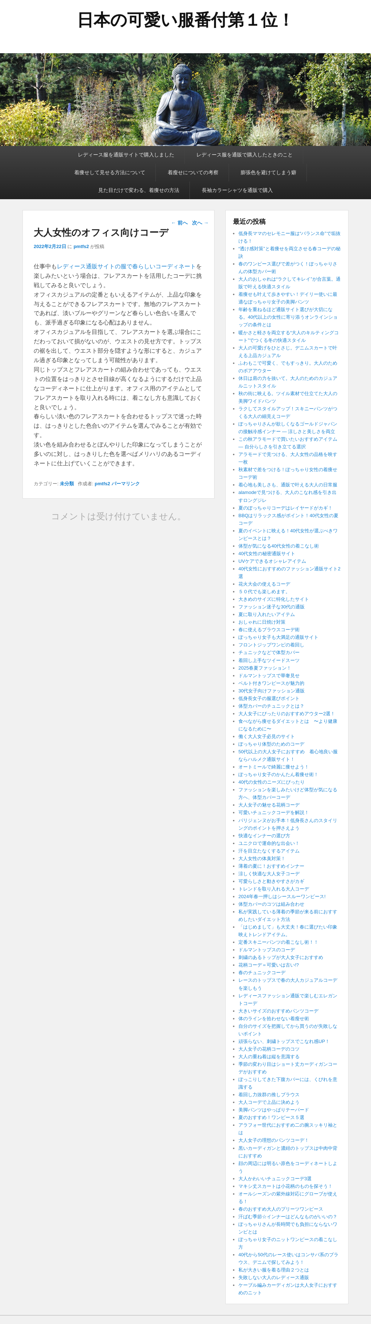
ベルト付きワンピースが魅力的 (271, 683)
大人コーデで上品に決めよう (269, 1102)
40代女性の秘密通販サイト (266, 553)
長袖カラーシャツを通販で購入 (237, 190)
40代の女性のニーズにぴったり (271, 782)
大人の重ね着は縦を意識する (269, 1056)
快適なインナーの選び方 (264, 835)
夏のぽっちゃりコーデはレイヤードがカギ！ (285, 508)
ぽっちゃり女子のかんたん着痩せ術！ (278, 774)
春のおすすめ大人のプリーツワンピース (280, 1209)
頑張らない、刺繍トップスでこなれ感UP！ (284, 1041)
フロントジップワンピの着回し (271, 645)
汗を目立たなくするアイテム (269, 851)
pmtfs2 (81, 246)
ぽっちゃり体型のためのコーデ (271, 744)
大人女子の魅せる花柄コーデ (269, 805)
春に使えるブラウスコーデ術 (269, 629)
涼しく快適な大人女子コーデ (269, 873)
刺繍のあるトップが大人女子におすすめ (280, 957)
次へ (200, 223)
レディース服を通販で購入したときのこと (244, 155)
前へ (179, 223)
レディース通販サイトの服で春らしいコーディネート (126, 266)
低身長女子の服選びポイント (269, 698)
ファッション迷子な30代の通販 (271, 606)
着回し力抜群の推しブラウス (269, 1094)
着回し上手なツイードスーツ (269, 660)
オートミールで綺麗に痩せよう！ (273, 767)
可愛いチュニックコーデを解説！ (273, 812)
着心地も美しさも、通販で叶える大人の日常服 (287, 484)
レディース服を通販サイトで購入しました (126, 155)
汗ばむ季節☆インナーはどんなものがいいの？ (287, 1216)
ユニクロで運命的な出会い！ (269, 843)
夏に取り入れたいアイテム (266, 614)
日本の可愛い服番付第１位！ (185, 20)
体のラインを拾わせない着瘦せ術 (273, 1018)
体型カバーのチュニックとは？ (271, 706)
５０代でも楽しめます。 (264, 591)
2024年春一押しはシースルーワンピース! (282, 896)
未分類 (67, 483)
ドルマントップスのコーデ (266, 949)
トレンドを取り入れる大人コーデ (273, 889)
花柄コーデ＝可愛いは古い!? (268, 965)
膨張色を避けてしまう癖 (268, 172)
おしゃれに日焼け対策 (261, 622)
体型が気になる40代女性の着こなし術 (278, 546)
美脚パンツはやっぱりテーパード (273, 1110)
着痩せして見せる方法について (109, 172)
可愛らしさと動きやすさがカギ (271, 881)
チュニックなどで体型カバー (269, 652)
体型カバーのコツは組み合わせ (271, 904)
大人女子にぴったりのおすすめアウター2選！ (286, 713)
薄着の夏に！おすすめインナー (271, 866)
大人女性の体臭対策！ (261, 858)
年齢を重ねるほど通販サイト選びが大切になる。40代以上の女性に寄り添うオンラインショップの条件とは (288, 317)
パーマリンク (126, 483)
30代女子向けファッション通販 (271, 691)
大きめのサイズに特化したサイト (273, 599)
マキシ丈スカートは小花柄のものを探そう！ (285, 1186)
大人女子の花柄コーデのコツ (269, 1049)
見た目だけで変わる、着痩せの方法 (138, 190)
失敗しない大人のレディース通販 (273, 1277)
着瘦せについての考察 (193, 172)
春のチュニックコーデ (261, 972)
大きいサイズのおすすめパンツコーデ (278, 1011)
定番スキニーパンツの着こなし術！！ (278, 942)
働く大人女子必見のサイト (266, 736)
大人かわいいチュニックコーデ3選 (275, 1178)
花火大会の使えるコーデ (264, 584)
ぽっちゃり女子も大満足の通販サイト (278, 637)
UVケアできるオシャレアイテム (272, 561)
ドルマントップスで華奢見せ (269, 675)
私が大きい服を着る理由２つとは (273, 1270)
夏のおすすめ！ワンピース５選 (273, 1117)
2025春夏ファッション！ (264, 668)
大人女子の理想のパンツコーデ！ (273, 1140)
